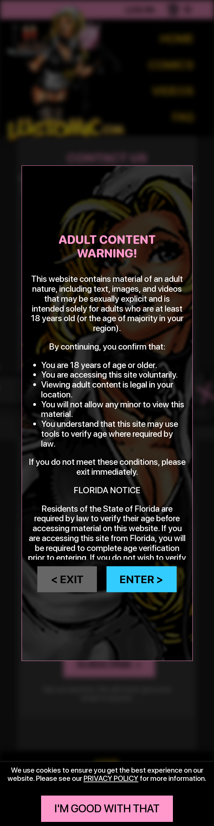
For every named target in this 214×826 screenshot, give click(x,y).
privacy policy (111, 778)
